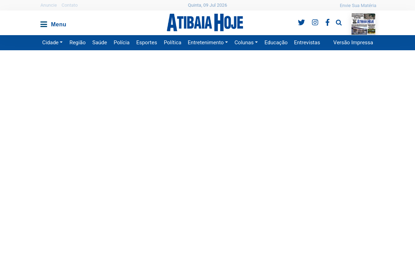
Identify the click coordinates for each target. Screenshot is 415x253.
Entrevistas (307, 42)
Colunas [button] (244, 42)
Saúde (99, 42)
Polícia (121, 42)
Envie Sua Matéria (358, 5)
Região (77, 42)
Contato (70, 5)
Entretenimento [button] (206, 42)
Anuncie (48, 5)
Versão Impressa (353, 42)
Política (172, 42)
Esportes (146, 42)
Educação (276, 42)
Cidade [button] (50, 42)
